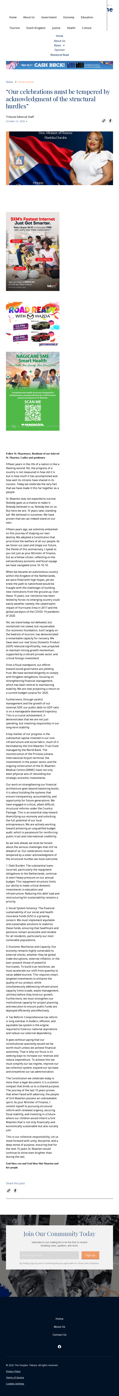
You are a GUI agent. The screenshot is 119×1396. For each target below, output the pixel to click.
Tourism (14, 28)
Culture (86, 28)
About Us (29, 17)
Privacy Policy (13, 1371)
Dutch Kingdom (35, 28)
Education (87, 17)
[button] (59, 45)
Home (13, 17)
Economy (68, 17)
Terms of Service (15, 1377)
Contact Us (59, 1335)
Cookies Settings (15, 1383)
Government (49, 17)
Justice (56, 28)
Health (71, 28)
